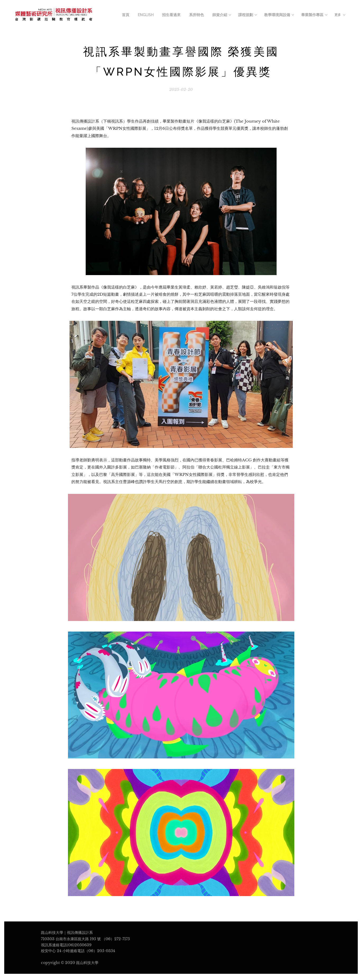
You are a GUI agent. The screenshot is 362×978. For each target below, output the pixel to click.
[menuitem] (138, 15)
